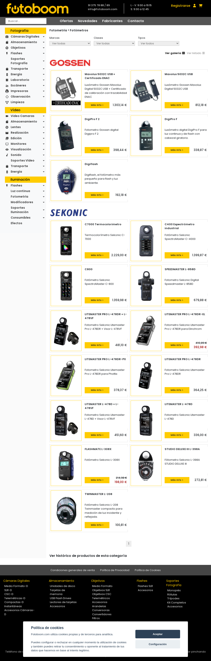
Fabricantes (112, 21)
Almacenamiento (24, 42)
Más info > (97, 105)
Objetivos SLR (101, 590)
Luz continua (20, 191)
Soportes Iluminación (19, 210)
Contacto (136, 21)
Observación (20, 96)
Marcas (54, 38)
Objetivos (18, 48)
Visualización (21, 149)
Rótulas (172, 594)
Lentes (16, 127)
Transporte (19, 69)
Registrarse (180, 5)
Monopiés (174, 590)
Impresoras (19, 91)
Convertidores (101, 614)
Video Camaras (22, 116)
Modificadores (22, 202)
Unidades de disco (62, 586)
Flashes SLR (145, 586)
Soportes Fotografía (19, 61)
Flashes (16, 53)
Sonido (16, 155)
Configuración (158, 644)
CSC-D (8, 594)
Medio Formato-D (16, 586)
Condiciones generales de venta (72, 570)
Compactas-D (14, 602)
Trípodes (173, 598)
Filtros (96, 618)
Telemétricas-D (14, 598)
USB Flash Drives (60, 598)
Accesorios (57, 606)
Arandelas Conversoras (101, 608)
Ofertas (66, 21)
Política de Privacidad (114, 570)
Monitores (18, 144)
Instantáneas (13, 606)
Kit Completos (176, 602)
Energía (16, 74)
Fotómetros (79, 30)
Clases (98, 38)
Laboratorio (20, 80)
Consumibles (20, 218)
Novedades (87, 21)
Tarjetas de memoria (57, 592)
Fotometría (19, 196)
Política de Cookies (148, 570)
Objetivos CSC (101, 594)
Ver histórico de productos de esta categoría (88, 555)
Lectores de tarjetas (63, 602)
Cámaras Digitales (25, 36)
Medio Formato (102, 586)
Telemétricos (101, 598)
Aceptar (158, 634)
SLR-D (8, 590)
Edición (16, 138)
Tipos (141, 38)
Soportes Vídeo (22, 160)
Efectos (16, 223)
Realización (19, 133)
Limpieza (17, 102)
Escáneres (18, 85)
